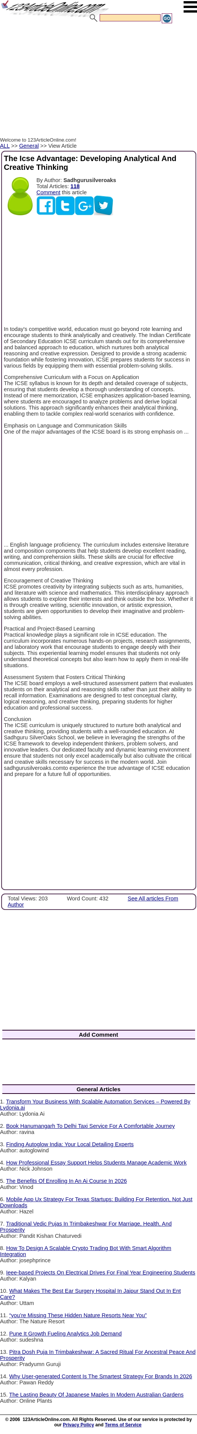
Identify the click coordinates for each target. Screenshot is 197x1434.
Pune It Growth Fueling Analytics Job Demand (65, 1334)
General (29, 146)
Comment (48, 192)
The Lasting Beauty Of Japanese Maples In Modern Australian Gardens (96, 1395)
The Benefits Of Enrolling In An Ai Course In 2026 (66, 1181)
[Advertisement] (98, 81)
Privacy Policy (78, 1425)
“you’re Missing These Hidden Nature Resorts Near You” (78, 1315)
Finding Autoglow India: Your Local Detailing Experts (70, 1144)
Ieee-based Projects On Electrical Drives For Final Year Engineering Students (100, 1272)
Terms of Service (123, 1425)
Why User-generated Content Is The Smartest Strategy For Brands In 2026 (100, 1376)
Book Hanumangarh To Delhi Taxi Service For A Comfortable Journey (90, 1126)
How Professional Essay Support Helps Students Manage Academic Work (96, 1163)
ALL (5, 146)
